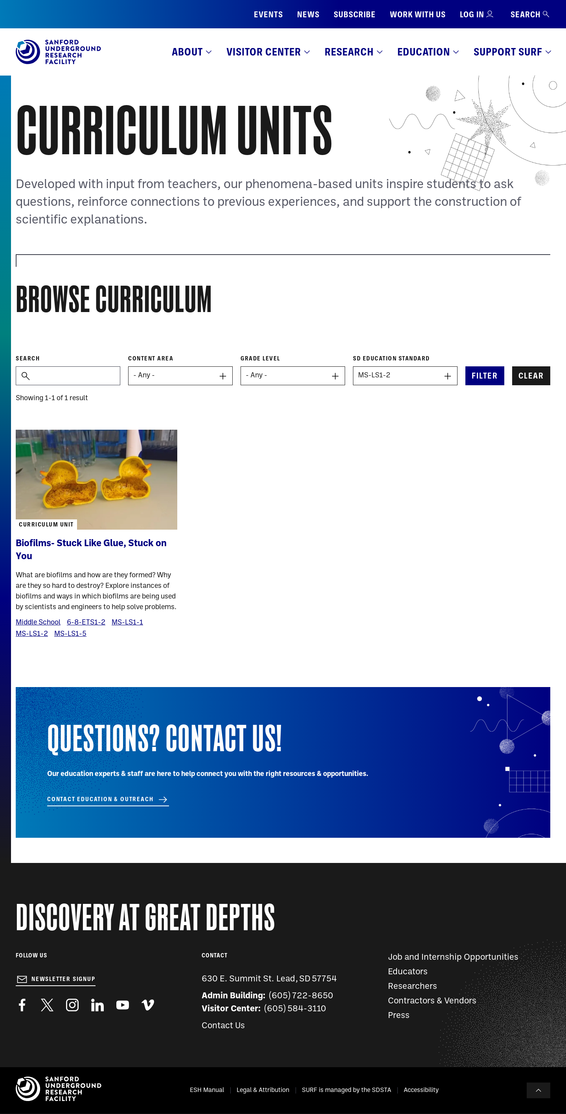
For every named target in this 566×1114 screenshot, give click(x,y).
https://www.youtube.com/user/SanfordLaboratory (122, 1005)
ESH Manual (207, 1090)
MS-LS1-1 (127, 622)
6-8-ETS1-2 (86, 622)
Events (268, 14)
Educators (408, 972)
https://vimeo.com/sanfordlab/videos (148, 1005)
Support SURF (508, 52)
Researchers (412, 986)
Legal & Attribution (263, 1090)
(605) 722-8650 (301, 996)
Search (530, 14)
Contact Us (223, 1026)
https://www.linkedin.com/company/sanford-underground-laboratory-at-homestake (97, 1005)
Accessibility (421, 1090)
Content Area (150, 358)
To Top (538, 1090)
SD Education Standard (391, 358)
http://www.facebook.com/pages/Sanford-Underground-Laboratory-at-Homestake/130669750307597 (22, 1005)
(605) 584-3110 (295, 1009)
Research (349, 52)
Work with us (418, 14)
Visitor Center (263, 52)
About (187, 52)
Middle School (38, 622)
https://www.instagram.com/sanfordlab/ (72, 1005)
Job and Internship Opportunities (453, 957)
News (308, 14)
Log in (472, 14)
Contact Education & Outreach (100, 799)
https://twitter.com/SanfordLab (47, 1005)
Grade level (260, 358)
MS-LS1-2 (32, 634)
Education (423, 52)
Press (399, 1015)
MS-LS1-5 (70, 634)
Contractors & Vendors (432, 1001)
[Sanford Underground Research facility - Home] (58, 62)
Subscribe (355, 14)
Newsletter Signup (63, 979)
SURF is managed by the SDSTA (346, 1090)
